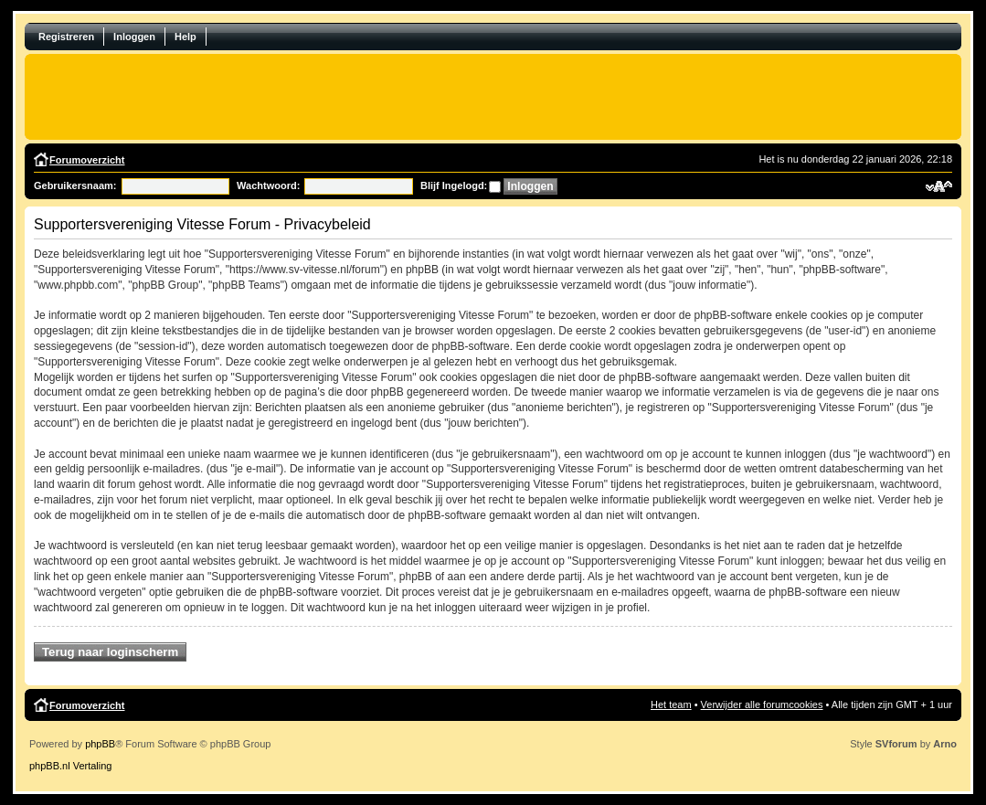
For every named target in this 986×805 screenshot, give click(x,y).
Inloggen (134, 36)
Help (185, 36)
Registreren (66, 36)
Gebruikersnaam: (75, 185)
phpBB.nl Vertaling (70, 765)
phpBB (100, 743)
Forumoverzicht (87, 159)
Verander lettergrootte (939, 186)
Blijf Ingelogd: (453, 185)
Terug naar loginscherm (110, 652)
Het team (671, 704)
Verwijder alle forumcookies (762, 704)
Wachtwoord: (268, 185)
